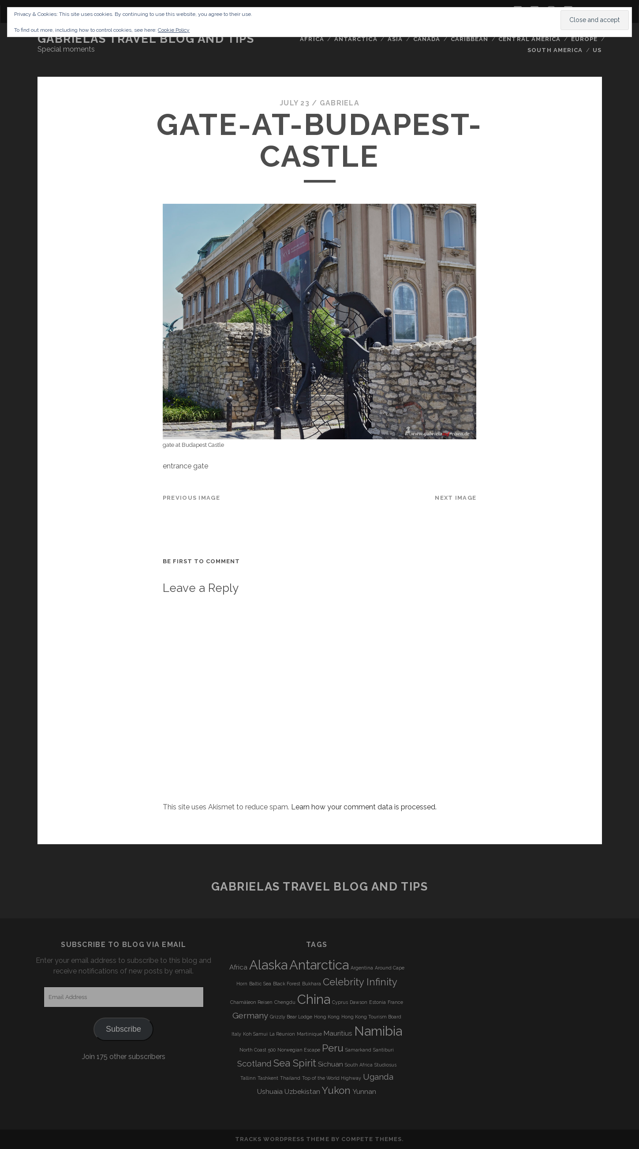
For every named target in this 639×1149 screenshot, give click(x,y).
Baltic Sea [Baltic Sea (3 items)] (260, 983)
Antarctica (355, 39)
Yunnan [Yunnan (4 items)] (364, 1092)
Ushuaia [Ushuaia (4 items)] (270, 1092)
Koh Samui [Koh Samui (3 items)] (255, 1034)
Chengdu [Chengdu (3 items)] (284, 1002)
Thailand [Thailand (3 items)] (290, 1078)
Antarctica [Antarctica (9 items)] (319, 965)
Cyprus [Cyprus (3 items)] (340, 1002)
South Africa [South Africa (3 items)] (359, 1064)
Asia (395, 39)
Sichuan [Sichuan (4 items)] (330, 1064)
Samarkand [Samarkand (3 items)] (358, 1049)
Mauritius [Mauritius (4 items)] (338, 1033)
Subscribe (123, 1029)
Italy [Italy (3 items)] (236, 1034)
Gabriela (339, 103)
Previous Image (191, 497)
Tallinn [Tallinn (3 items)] (248, 1078)
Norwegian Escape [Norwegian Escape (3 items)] (298, 1049)
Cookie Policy (174, 30)
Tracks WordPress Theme (282, 1139)
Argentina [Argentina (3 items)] (362, 967)
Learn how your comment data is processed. (364, 807)
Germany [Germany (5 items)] (250, 1015)
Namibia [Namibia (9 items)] (378, 1031)
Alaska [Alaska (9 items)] (268, 965)
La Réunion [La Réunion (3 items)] (282, 1034)
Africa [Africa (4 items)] (238, 967)
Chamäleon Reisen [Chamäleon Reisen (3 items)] (251, 1002)
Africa (312, 39)
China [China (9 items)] (313, 999)
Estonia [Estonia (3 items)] (377, 1002)
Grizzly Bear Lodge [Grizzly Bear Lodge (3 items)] (291, 1016)
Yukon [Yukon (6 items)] (336, 1090)
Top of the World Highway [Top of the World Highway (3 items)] (331, 1078)
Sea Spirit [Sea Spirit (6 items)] (294, 1063)
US (597, 50)
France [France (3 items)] (395, 1002)
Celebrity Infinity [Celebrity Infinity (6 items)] (360, 982)
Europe (584, 39)
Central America (529, 39)
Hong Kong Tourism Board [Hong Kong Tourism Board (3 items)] (371, 1016)
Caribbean (469, 39)
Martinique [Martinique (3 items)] (309, 1034)
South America (555, 50)
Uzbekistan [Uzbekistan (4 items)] (302, 1092)
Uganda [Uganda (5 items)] (378, 1077)
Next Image (455, 497)
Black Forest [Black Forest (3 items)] (286, 983)
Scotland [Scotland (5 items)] (254, 1063)
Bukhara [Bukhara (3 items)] (311, 983)
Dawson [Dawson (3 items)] (358, 1002)
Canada (426, 39)
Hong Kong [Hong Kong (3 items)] (327, 1016)
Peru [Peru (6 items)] (333, 1048)
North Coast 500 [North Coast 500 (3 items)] (257, 1049)
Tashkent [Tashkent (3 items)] (268, 1078)
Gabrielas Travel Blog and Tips (145, 38)
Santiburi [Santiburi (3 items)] (383, 1049)
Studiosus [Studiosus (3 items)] (385, 1064)
